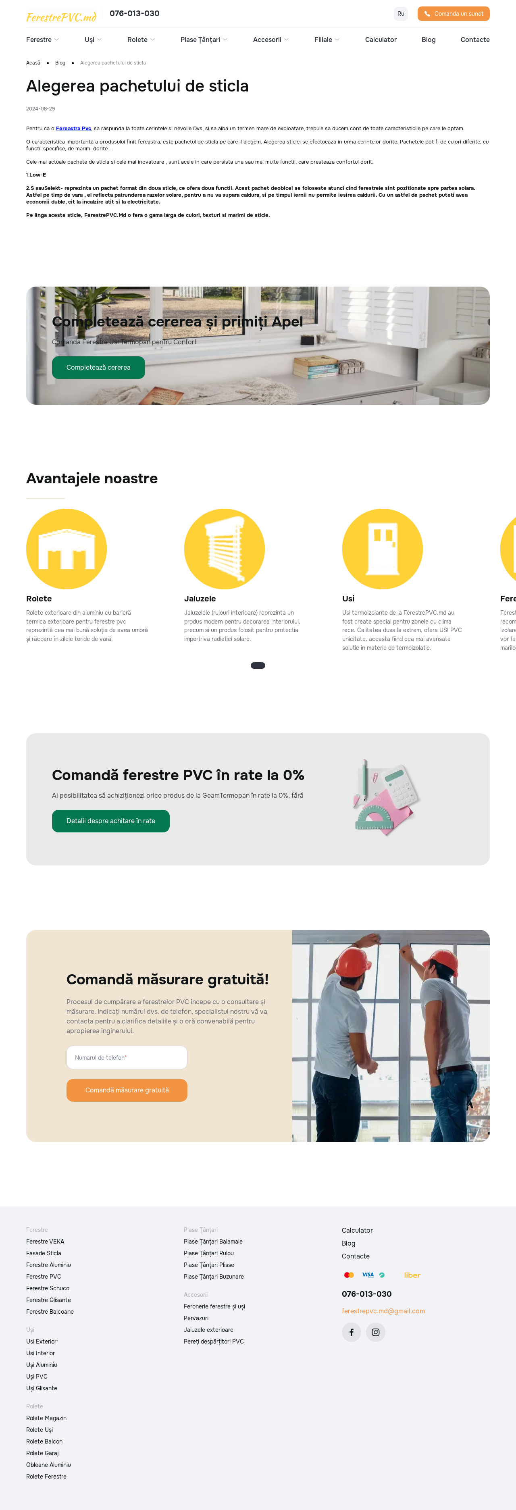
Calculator (381, 40)
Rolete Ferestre (46, 1476)
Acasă (33, 63)
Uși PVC (37, 1376)
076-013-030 (135, 14)
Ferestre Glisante (48, 1300)
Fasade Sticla (43, 1253)
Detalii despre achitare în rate (111, 821)
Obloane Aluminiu (48, 1464)
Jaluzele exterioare (208, 1329)
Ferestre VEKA (45, 1241)
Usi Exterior (41, 1341)
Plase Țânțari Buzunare (214, 1276)
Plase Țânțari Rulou (209, 1253)
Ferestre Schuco (47, 1288)
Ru (400, 13)
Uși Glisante (41, 1388)
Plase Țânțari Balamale (213, 1241)
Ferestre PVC (43, 1276)
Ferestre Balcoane (50, 1311)
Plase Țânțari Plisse (209, 1265)
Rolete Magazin (46, 1418)
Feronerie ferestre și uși (214, 1306)
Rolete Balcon (44, 1441)
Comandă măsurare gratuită (127, 1090)
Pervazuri (196, 1318)
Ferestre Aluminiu (48, 1265)
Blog (429, 40)
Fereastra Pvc (73, 128)
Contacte (475, 40)
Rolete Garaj (42, 1453)
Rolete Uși (39, 1429)
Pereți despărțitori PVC (214, 1341)
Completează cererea (99, 367)
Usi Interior (40, 1353)
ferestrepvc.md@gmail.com (383, 1311)
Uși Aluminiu (41, 1365)
